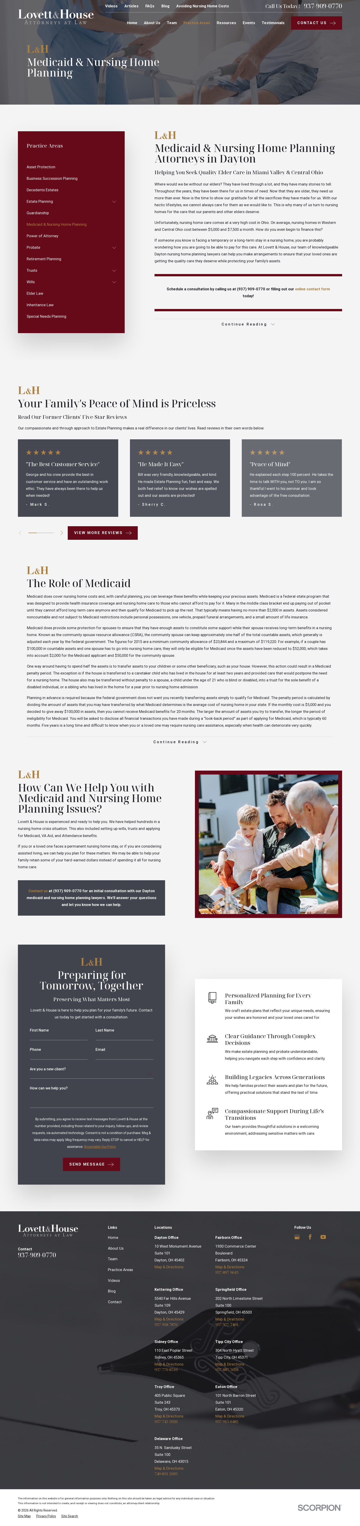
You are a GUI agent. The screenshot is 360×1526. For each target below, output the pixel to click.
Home (113, 1237)
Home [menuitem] (132, 23)
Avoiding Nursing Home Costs (202, 6)
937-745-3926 (166, 1422)
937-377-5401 (226, 1325)
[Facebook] (310, 1237)
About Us (116, 1248)
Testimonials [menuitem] (273, 23)
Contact (115, 1302)
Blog (165, 6)
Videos (111, 6)
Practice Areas (120, 1270)
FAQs (149, 6)
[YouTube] (323, 1237)
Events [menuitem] (249, 23)
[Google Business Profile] (297, 1237)
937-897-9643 (226, 1273)
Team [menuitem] (172, 23)
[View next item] (62, 533)
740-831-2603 (166, 1474)
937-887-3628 (226, 1370)
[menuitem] (71, 167)
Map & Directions (169, 1267)
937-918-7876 (166, 1325)
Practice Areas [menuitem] (196, 23)
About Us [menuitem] (152, 23)
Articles (131, 6)
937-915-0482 (226, 1422)
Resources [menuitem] (226, 23)
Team (113, 1259)
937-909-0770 (323, 6)
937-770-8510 (166, 1370)
